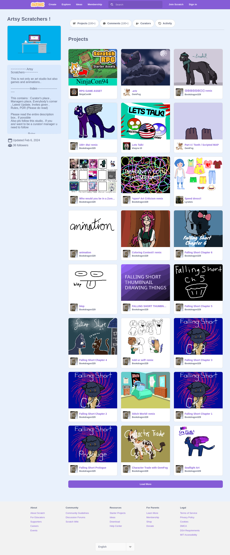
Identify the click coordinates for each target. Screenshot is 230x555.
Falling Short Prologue (92, 467)
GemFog (136, 94)
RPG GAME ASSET (90, 90)
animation (85, 252)
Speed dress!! (193, 198)
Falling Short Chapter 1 (198, 413)
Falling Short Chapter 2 (93, 413)
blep (81, 306)
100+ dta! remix (88, 144)
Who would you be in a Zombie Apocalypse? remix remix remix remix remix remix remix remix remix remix (97, 198)
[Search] (112, 4)
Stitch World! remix (143, 413)
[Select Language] (115, 546)
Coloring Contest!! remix (146, 252)
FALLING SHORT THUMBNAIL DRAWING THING (150, 306)
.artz (134, 90)
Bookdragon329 (193, 94)
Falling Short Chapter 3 (198, 360)
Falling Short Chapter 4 (93, 360)
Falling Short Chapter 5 (198, 306)
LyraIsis (189, 202)
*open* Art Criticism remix (147, 198)
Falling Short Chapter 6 (198, 252)
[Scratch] (37, 4)
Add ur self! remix (142, 360)
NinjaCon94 (85, 94)
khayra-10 (137, 148)
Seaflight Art (192, 467)
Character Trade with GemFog (150, 467)
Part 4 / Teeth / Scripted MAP (202, 144)
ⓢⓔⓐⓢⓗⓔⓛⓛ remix (198, 90)
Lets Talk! (137, 144)
